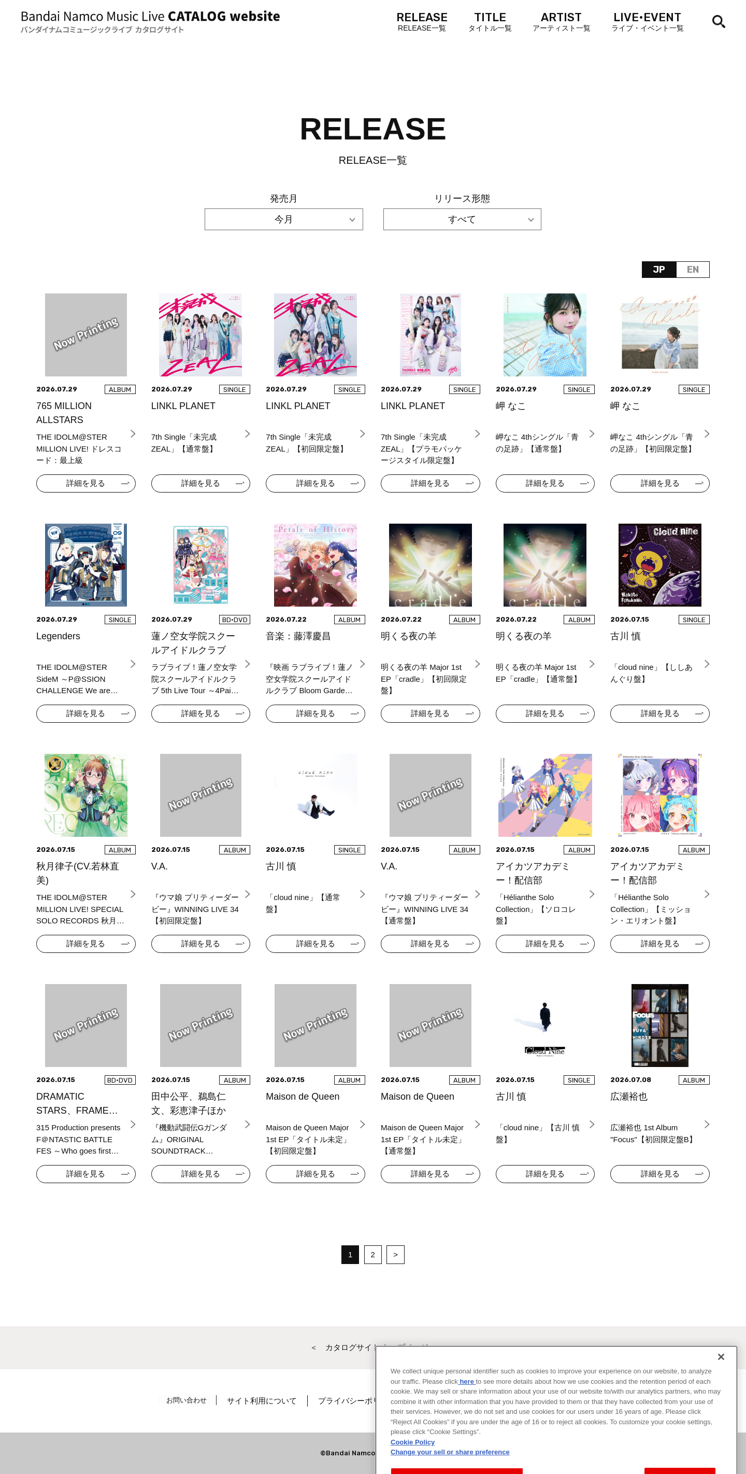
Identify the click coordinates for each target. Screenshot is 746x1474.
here (467, 1436)
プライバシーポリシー (361, 1400)
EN (693, 269)
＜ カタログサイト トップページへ (373, 1347)
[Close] (721, 1412)
